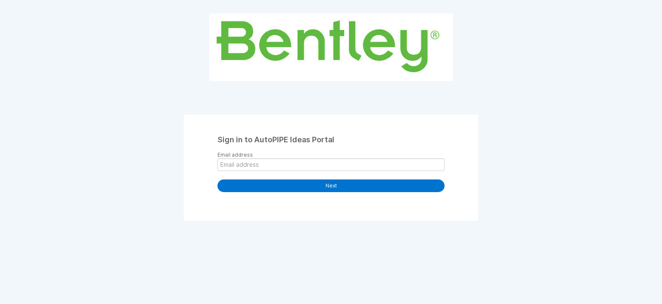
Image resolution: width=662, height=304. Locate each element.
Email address (235, 155)
